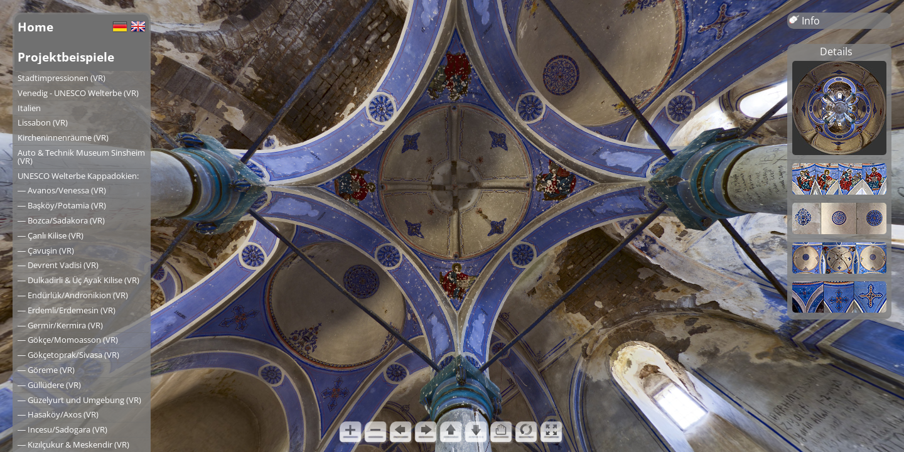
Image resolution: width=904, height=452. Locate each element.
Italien (29, 108)
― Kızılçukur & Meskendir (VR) (73, 444)
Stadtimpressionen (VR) (61, 77)
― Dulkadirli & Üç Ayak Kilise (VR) (78, 280)
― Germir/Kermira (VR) (60, 325)
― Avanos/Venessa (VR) (62, 190)
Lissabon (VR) (43, 122)
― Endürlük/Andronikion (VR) (73, 295)
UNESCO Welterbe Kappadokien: (78, 175)
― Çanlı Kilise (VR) (50, 235)
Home (35, 26)
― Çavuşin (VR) (46, 250)
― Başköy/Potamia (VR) (62, 205)
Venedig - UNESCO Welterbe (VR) (78, 93)
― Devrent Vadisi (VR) (58, 265)
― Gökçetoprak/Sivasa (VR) (68, 354)
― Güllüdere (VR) (49, 384)
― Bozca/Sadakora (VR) (61, 220)
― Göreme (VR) (46, 369)
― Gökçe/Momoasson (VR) (68, 339)
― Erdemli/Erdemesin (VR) (67, 310)
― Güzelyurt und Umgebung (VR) (79, 400)
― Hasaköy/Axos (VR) (58, 414)
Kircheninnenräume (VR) (63, 137)
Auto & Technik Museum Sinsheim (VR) (81, 156)
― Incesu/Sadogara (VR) (62, 429)
